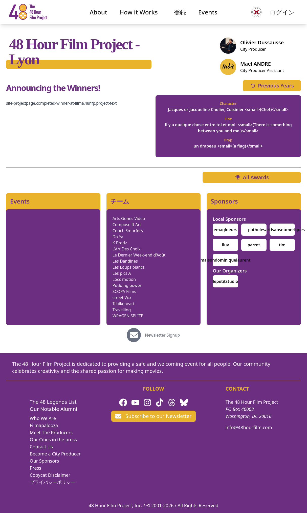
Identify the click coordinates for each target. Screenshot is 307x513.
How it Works (138, 14)
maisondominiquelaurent (225, 260)
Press (35, 468)
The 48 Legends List (53, 401)
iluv (225, 245)
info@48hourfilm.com (249, 427)
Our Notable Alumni (53, 409)
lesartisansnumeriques (282, 229)
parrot (254, 245)
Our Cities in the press (53, 439)
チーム (120, 201)
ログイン (278, 14)
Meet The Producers (51, 432)
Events (207, 14)
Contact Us (41, 447)
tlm (282, 245)
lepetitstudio (225, 281)
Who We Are (43, 418)
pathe (253, 229)
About (98, 14)
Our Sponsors (44, 461)
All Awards (252, 177)
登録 (180, 14)
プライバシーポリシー (52, 482)
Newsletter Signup (162, 335)
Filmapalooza (44, 425)
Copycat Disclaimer (50, 475)
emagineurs (225, 229)
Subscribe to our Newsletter (153, 416)
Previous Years (272, 85)
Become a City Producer (55, 454)
